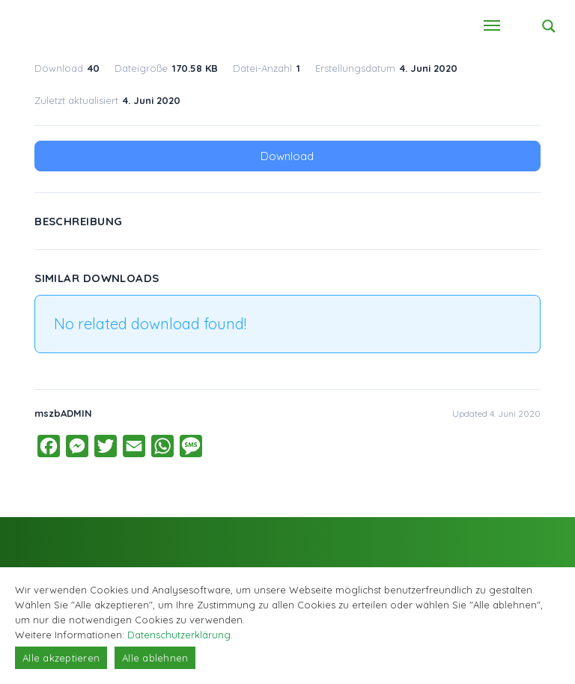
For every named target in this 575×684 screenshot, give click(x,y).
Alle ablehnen (155, 658)
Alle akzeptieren (61, 658)
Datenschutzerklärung (179, 635)
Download (287, 156)
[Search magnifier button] (548, 26)
